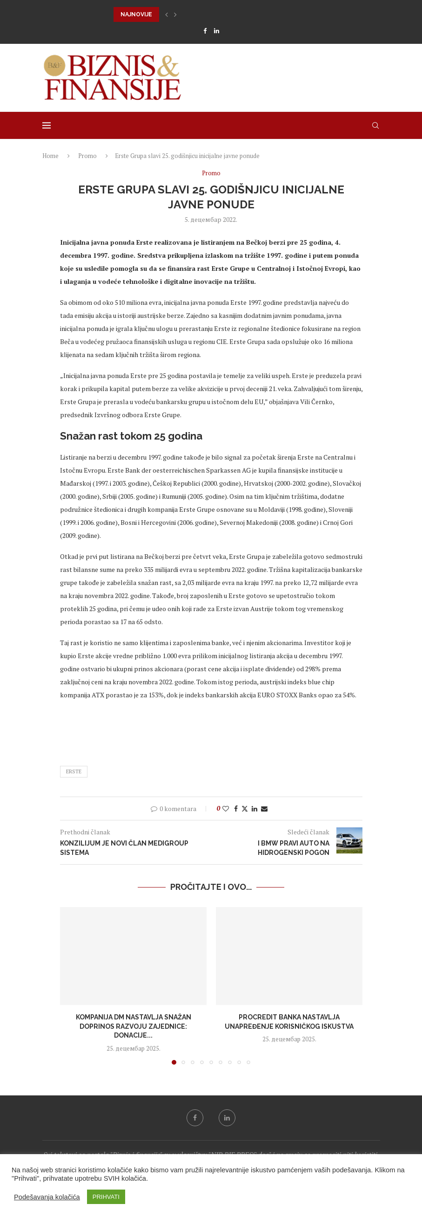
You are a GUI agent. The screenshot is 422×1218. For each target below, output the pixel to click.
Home (50, 155)
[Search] (375, 125)
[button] (166, 14)
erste (73, 771)
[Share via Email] (264, 808)
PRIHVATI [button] (106, 1196)
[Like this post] (225, 808)
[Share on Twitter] (244, 808)
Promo (87, 155)
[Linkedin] (216, 31)
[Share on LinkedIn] (254, 808)
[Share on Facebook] (236, 808)
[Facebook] (205, 31)
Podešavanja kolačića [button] (47, 1197)
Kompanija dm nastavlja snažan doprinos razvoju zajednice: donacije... (133, 1026)
